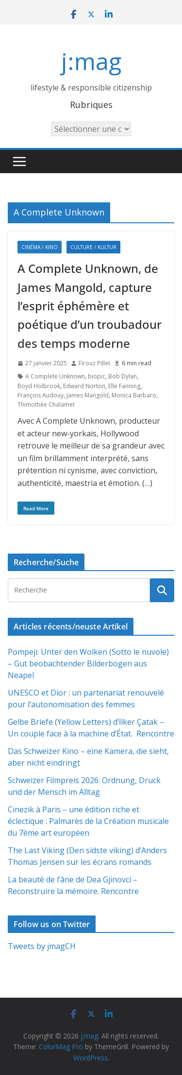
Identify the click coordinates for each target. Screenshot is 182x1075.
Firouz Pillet (94, 363)
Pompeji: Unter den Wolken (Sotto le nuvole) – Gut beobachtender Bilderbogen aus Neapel (88, 663)
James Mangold (87, 395)
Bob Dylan (122, 376)
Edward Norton (84, 386)
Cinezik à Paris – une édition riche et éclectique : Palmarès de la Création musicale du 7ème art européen (88, 821)
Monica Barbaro (134, 395)
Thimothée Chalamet (46, 404)
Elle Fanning (124, 386)
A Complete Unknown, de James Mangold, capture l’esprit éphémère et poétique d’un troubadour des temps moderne (89, 305)
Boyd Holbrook (38, 386)
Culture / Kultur (93, 247)
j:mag (91, 61)
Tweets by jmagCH (42, 946)
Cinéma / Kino (39, 247)
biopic (96, 376)
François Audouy (40, 395)
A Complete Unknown (55, 376)
